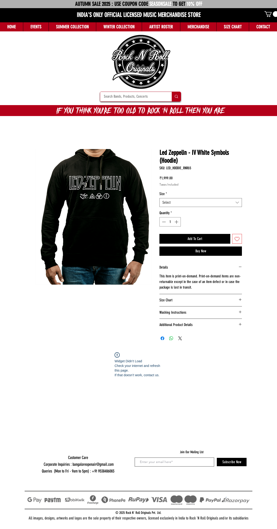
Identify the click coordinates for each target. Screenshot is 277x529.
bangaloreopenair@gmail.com (93, 464)
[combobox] (200, 202)
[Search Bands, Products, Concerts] (133, 96)
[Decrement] (163, 221)
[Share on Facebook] (162, 338)
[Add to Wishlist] (237, 239)
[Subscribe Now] (231, 462)
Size (163, 194)
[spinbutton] (170, 221)
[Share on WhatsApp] (171, 338)
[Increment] (177, 221)
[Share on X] (180, 338)
